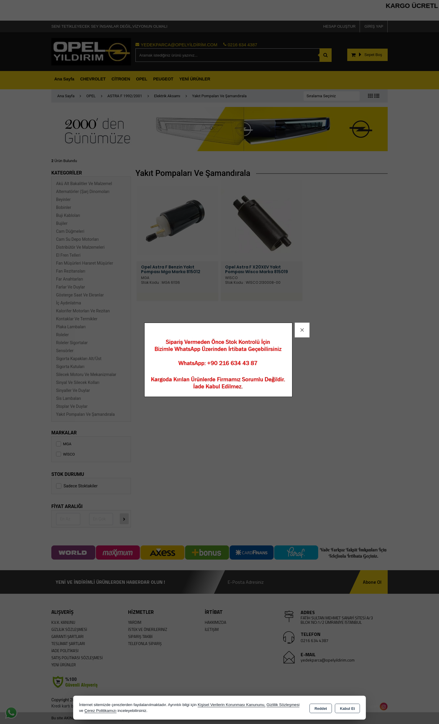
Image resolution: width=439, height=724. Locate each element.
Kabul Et (347, 708)
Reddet (320, 708)
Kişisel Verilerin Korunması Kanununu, (232, 704)
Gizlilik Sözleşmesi (282, 704)
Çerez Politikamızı (100, 710)
